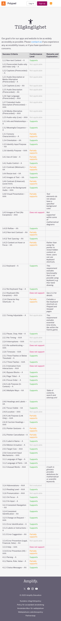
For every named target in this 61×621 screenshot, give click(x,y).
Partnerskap (30, 616)
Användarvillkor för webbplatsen (30, 608)
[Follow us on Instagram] (33, 589)
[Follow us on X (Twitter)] (25, 589)
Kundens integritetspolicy (30, 601)
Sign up (42, 3)
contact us (36, 42)
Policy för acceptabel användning (30, 605)
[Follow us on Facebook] (29, 589)
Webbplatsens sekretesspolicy (30, 612)
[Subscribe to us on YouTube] (36, 589)
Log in (31, 3)
